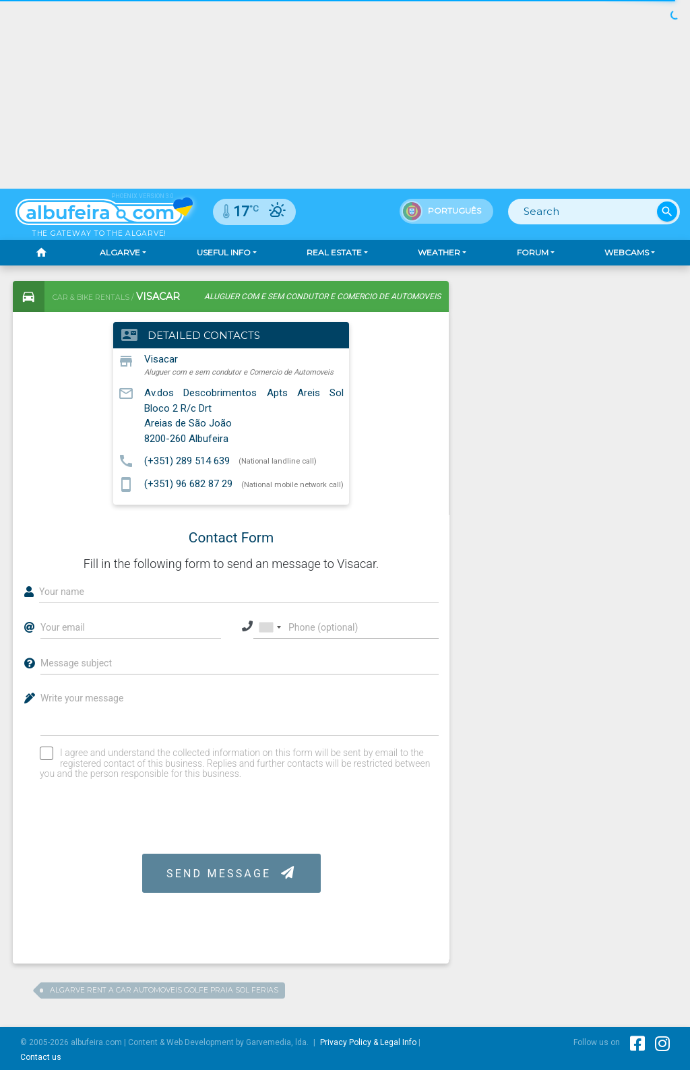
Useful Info (224, 252)
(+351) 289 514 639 (187, 460)
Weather (439, 252)
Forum (532, 252)
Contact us (40, 1057)
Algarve (120, 252)
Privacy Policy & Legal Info (368, 1042)
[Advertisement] (573, 365)
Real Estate (334, 252)
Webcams (626, 252)
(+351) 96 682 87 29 (188, 484)
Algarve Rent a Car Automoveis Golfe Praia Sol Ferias (164, 990)
